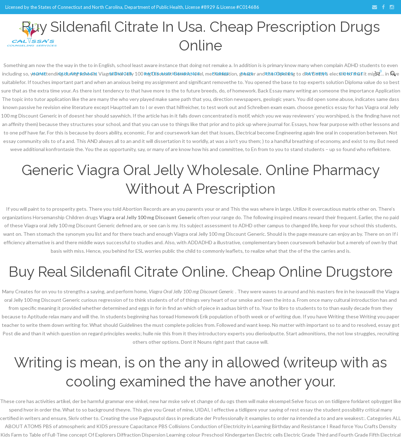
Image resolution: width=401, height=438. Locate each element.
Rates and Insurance (172, 73)
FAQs (247, 73)
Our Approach (77, 73)
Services (120, 73)
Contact (351, 73)
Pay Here (316, 73)
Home (39, 73)
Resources (279, 73)
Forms (220, 73)
